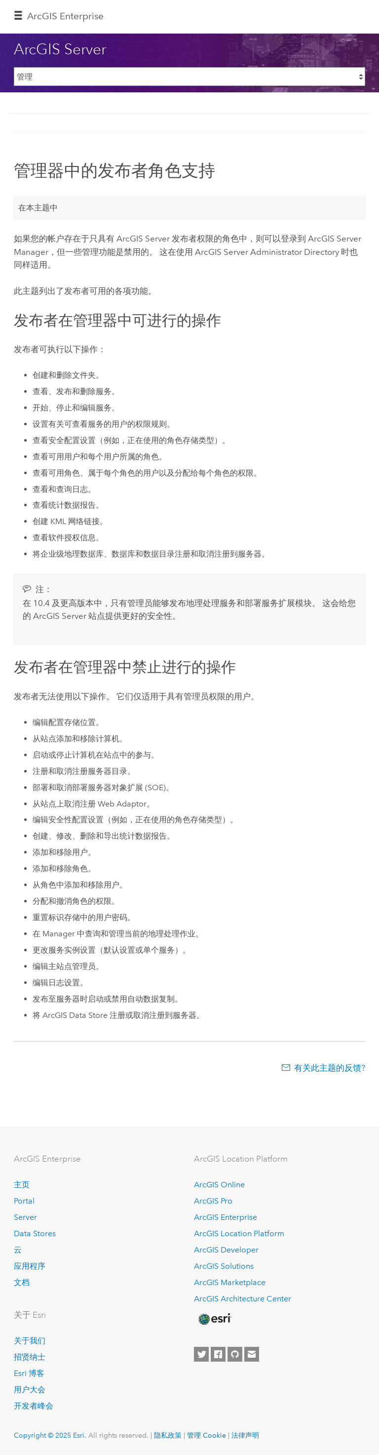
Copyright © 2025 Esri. (50, 1435)
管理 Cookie (206, 1435)
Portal (24, 1201)
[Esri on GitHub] (234, 1354)
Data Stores (35, 1233)
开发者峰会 (33, 1406)
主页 (22, 1184)
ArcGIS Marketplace (229, 1282)
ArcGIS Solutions (224, 1266)
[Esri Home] (214, 1319)
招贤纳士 (29, 1357)
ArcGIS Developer (226, 1249)
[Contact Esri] (251, 1354)
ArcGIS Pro (213, 1201)
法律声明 (245, 1435)
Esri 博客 (29, 1373)
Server (25, 1217)
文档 (22, 1282)
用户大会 (29, 1389)
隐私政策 (168, 1435)
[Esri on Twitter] (201, 1354)
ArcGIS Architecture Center (242, 1298)
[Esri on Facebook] (218, 1354)
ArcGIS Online (219, 1184)
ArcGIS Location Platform (239, 1233)
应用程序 (29, 1266)
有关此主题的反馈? (329, 1068)
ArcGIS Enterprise (65, 16)
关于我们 (29, 1340)
